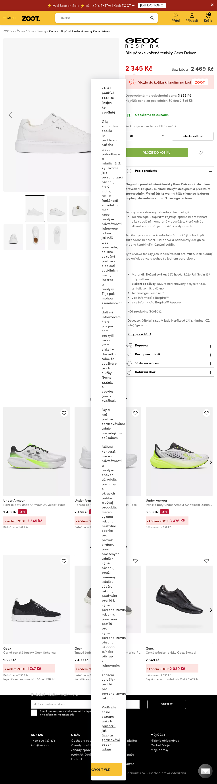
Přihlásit (192, 18)
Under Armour (14, 500)
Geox (7, 648)
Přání (176, 18)
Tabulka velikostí (192, 136)
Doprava (169, 346)
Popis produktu (169, 171)
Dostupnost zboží (169, 354)
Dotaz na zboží (169, 372)
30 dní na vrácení (169, 363)
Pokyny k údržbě (139, 334)
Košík (208, 17)
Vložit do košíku (157, 152)
